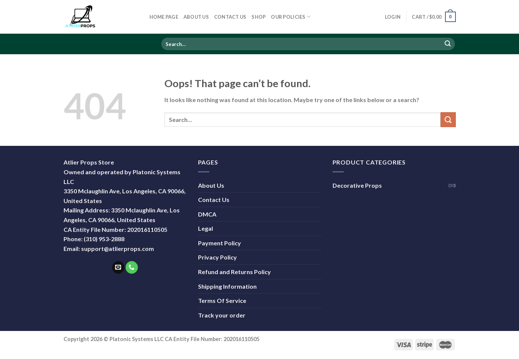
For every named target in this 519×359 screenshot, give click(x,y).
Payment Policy (219, 242)
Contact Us (230, 17)
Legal (205, 228)
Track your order (221, 315)
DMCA (207, 214)
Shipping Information (227, 286)
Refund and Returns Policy (234, 271)
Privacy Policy (217, 257)
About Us (196, 17)
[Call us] (132, 267)
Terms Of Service (222, 300)
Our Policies (291, 16)
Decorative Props (357, 185)
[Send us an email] (118, 267)
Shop (258, 17)
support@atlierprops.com (117, 248)
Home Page (163, 17)
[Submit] (447, 44)
